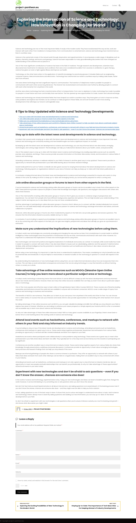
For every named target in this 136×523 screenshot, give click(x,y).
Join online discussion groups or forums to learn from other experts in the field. (47, 119)
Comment (19, 431)
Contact (114, 5)
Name (18, 455)
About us (105, 5)
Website (18, 472)
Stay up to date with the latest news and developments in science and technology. (48, 117)
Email (18, 463)
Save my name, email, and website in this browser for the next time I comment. (43, 480)
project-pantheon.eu (27, 7)
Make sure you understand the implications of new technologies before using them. (48, 121)
